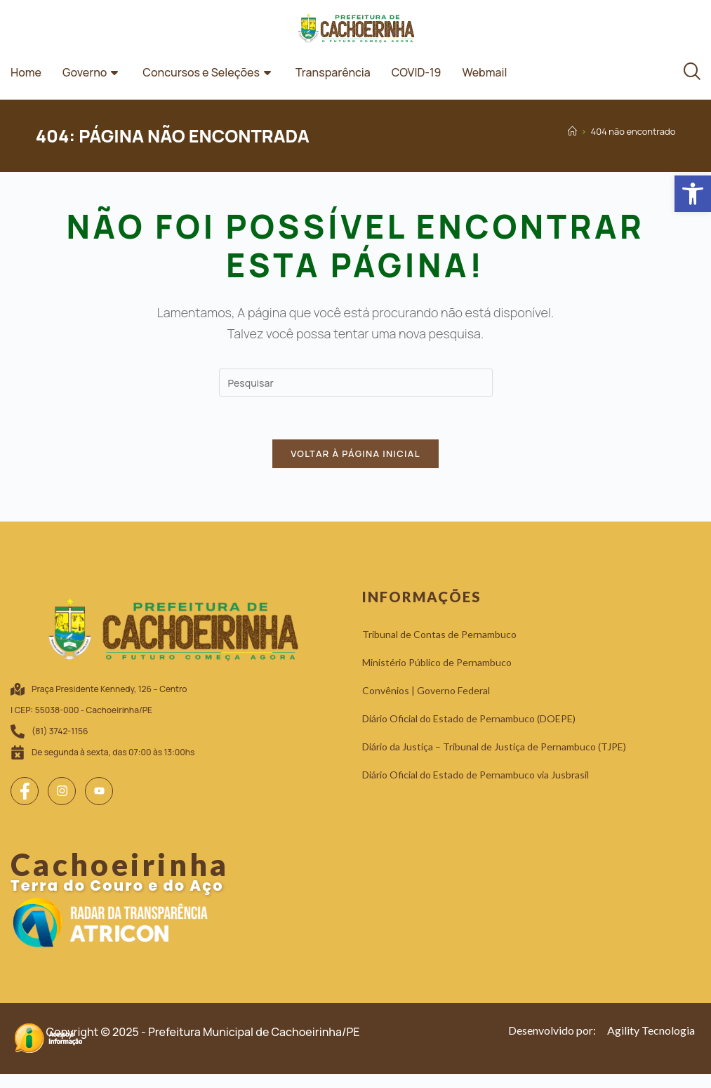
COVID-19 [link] (416, 72)
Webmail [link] (484, 72)
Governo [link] (91, 72)
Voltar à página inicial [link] (355, 453)
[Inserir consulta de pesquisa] (356, 383)
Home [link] (26, 72)
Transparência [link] (333, 72)
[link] (693, 193)
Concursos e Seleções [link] (208, 72)
